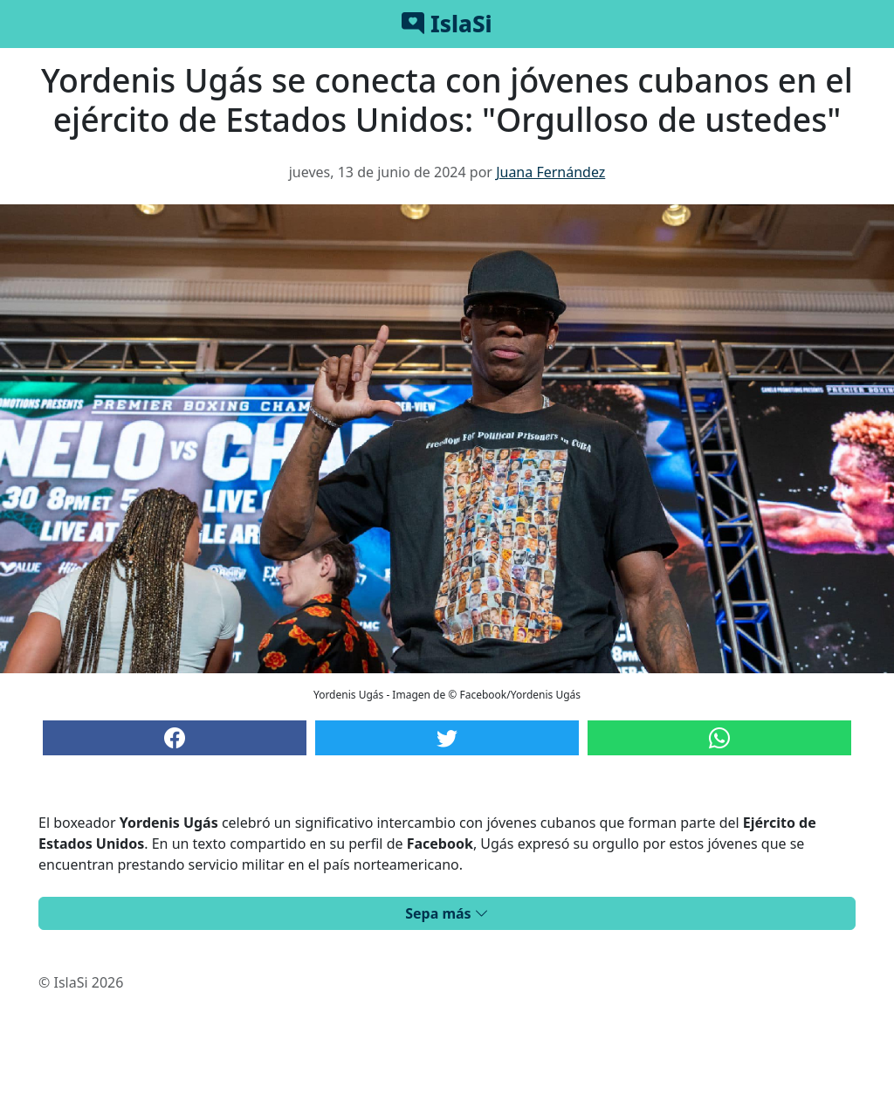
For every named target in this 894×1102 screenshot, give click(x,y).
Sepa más (447, 913)
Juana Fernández (550, 172)
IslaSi (447, 23)
